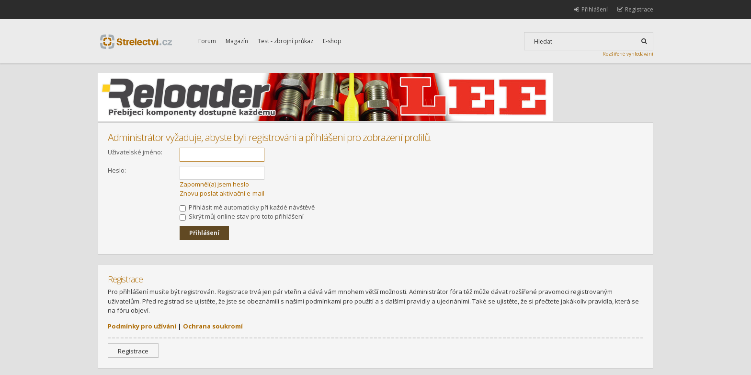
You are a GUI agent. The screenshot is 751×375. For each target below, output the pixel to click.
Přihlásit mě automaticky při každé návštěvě (247, 207)
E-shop (332, 41)
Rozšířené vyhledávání (628, 53)
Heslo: (117, 170)
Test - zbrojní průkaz (285, 41)
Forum (207, 41)
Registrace (133, 351)
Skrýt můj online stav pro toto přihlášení (242, 216)
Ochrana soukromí (213, 326)
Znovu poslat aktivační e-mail (222, 193)
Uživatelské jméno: (135, 152)
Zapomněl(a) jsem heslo (214, 184)
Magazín (237, 41)
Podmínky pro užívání (142, 326)
